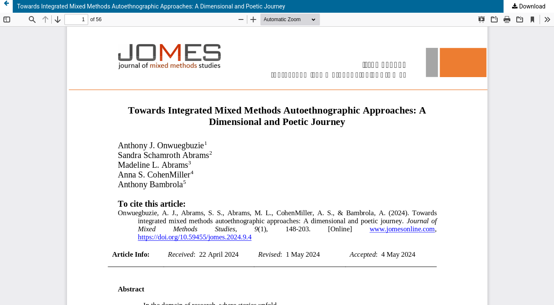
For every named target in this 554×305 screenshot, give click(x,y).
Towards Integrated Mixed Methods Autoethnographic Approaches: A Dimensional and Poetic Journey (151, 6)
